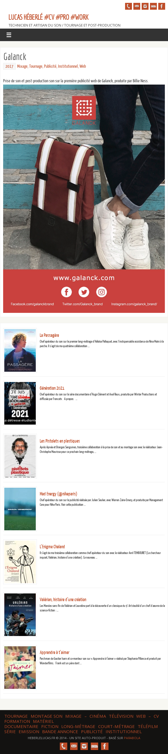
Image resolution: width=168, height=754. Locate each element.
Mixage (22, 66)
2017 (9, 66)
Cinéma (98, 716)
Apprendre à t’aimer (54, 652)
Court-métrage (116, 726)
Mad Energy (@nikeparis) (58, 494)
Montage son (46, 716)
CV (156, 716)
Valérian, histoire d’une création (63, 599)
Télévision (121, 716)
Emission (29, 731)
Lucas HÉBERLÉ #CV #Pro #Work (48, 17)
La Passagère (49, 335)
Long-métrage (78, 726)
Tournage (35, 66)
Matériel (43, 721)
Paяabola (132, 738)
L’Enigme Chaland (52, 546)
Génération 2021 (52, 388)
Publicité (50, 66)
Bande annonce (60, 731)
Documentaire (21, 726)
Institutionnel (68, 66)
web (141, 716)
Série (10, 731)
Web (83, 66)
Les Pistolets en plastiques (60, 441)
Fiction (49, 726)
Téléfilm (148, 726)
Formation (17, 721)
